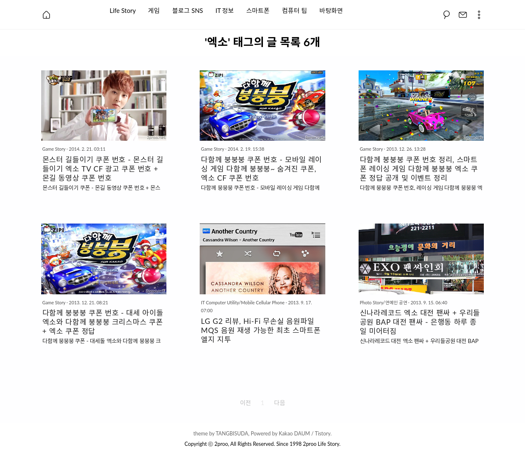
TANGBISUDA (231, 433)
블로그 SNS (187, 10)
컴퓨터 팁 (294, 10)
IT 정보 (224, 10)
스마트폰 (258, 10)
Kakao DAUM (294, 433)
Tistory (323, 433)
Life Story (123, 10)
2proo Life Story (321, 444)
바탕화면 (331, 10)
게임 (154, 10)
